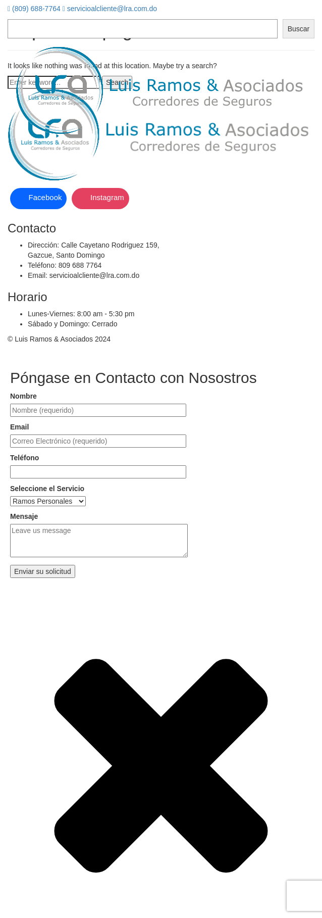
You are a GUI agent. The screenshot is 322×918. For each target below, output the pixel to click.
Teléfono (24, 458)
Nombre (23, 396)
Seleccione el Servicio (47, 489)
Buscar (299, 29)
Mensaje (24, 516)
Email (19, 427)
